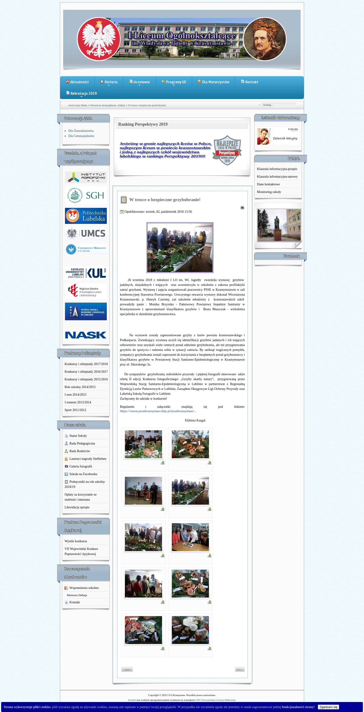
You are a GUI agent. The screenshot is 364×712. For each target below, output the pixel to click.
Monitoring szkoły (269, 192)
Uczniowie (139, 83)
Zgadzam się (328, 707)
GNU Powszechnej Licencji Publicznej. (215, 700)
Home (84, 105)
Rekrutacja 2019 (81, 95)
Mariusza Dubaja (77, 595)
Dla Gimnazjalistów (81, 136)
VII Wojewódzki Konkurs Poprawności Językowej (81, 551)
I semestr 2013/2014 (78, 402)
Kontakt (249, 82)
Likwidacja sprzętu (77, 507)
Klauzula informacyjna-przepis (277, 169)
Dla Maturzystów (213, 82)
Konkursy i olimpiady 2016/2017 (86, 371)
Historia (108, 83)
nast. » (240, 669)
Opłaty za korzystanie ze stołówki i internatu (81, 497)
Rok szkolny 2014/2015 (80, 387)
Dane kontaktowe (268, 184)
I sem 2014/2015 (75, 394)
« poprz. (127, 669)
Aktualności (77, 82)
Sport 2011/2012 (75, 410)
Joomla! (132, 700)
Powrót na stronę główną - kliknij (108, 105)
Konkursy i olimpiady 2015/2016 (86, 379)
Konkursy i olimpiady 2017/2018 (86, 364)
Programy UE (173, 83)
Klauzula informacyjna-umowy (277, 176)
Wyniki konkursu (76, 541)
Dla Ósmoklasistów (81, 131)
